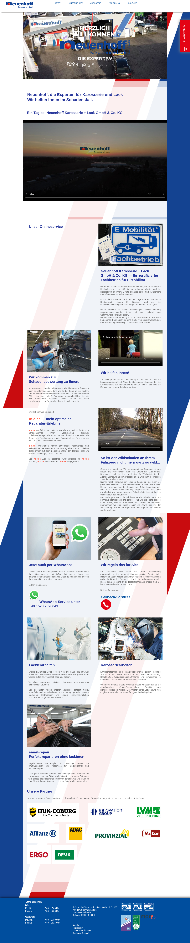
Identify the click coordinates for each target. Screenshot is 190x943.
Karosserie (95, 3)
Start (57, 3)
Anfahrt (76, 925)
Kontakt (132, 3)
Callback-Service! (81, 933)
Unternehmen (76, 3)
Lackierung (114, 3)
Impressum (78, 928)
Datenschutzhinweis (82, 930)
